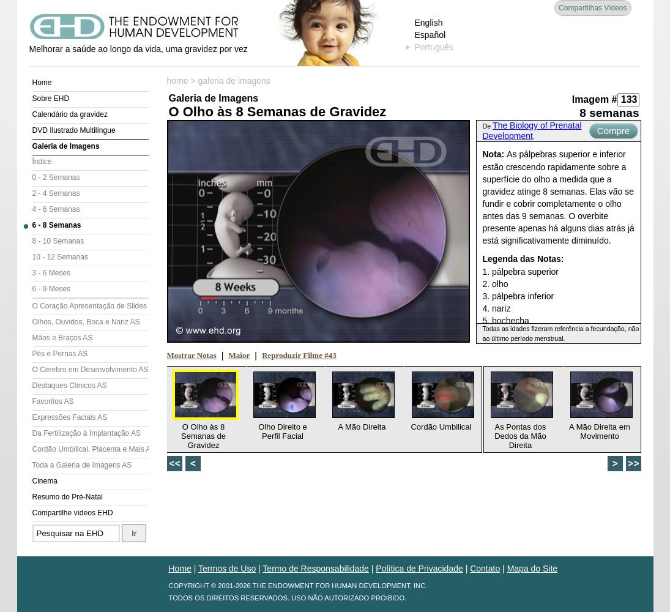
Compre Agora (613, 132)
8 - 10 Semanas (58, 241)
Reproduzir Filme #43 (299, 355)
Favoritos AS (53, 401)
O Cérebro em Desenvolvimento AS (90, 369)
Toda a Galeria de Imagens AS (82, 465)
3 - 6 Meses (51, 273)
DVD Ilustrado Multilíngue (74, 130)
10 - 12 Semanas (60, 257)
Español (430, 35)
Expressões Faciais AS (70, 417)
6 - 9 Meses (51, 289)
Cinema (45, 481)
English (429, 23)
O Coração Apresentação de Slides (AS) (90, 306)
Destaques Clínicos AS (69, 385)
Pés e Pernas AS (60, 353)
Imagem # (594, 99)
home (177, 81)
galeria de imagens (234, 81)
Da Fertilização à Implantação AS (86, 433)
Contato (485, 568)
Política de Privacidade (419, 568)
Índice (42, 161)
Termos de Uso (227, 568)
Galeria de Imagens (66, 146)
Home (42, 82)
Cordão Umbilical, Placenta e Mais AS (90, 449)
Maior (239, 355)
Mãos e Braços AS (62, 338)
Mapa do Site (532, 568)
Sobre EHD (51, 98)
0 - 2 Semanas (56, 177)
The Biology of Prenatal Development (532, 131)
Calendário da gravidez (70, 114)
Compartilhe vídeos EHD (72, 513)
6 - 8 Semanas (56, 225)
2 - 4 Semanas (56, 193)
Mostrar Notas (192, 355)
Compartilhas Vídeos (593, 8)
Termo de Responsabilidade (315, 568)
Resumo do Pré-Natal (67, 497)
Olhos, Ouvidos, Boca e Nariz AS (86, 322)
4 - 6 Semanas (56, 209)
